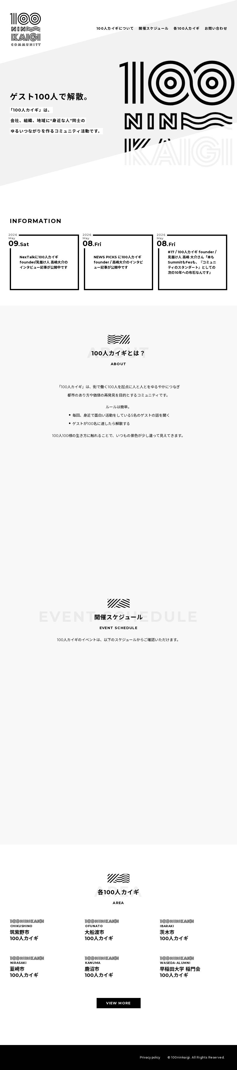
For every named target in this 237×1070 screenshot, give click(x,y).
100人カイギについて (115, 28)
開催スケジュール (154, 28)
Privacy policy (150, 1057)
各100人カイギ (186, 28)
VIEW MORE (118, 1003)
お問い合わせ (216, 28)
